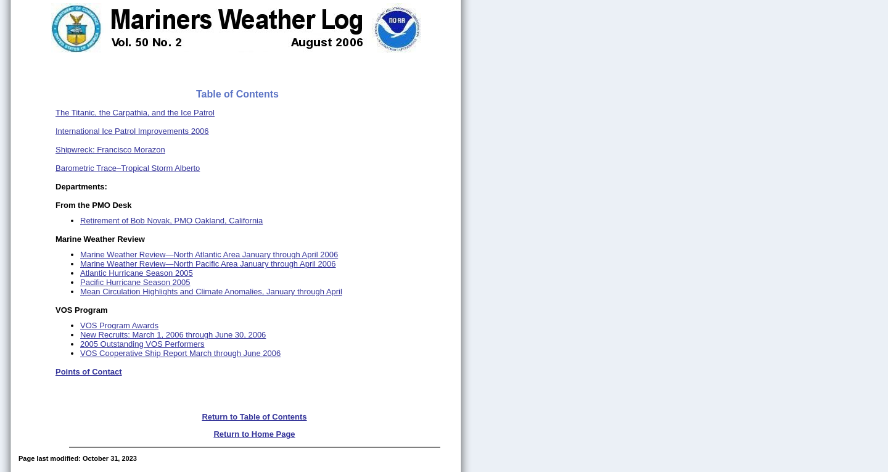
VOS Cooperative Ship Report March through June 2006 (180, 353)
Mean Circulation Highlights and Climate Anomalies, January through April (211, 291)
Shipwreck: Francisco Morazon (110, 149)
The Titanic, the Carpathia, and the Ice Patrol (135, 112)
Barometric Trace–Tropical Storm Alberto (128, 168)
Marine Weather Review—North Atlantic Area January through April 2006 (209, 254)
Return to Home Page (254, 434)
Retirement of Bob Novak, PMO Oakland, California (171, 220)
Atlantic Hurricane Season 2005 (136, 273)
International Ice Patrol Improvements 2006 (132, 131)
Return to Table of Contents (254, 416)
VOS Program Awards (119, 325)
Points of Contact (89, 371)
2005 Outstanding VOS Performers (142, 344)
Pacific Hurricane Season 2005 (135, 282)
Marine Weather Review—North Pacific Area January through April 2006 (208, 263)
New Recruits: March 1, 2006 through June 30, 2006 (173, 334)
